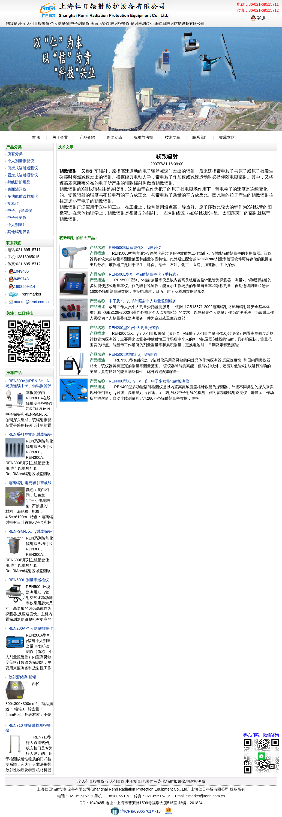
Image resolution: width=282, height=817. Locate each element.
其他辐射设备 (18, 232)
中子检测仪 (16, 217)
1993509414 (21, 286)
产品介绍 (87, 137)
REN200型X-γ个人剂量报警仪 (134, 327)
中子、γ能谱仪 (19, 210)
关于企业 (60, 137)
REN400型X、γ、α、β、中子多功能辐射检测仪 (149, 381)
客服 (258, 17)
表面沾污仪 (16, 189)
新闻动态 (114, 137)
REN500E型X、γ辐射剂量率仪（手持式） (144, 274)
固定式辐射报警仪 (22, 175)
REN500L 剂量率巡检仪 (28, 580)
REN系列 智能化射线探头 (30, 434)
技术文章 (172, 137)
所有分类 (15, 154)
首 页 (36, 137)
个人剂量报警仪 (20, 161)
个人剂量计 (16, 224)
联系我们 (200, 137)
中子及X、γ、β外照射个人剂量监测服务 (142, 301)
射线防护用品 (18, 182)
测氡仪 (13, 203)
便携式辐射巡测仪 (22, 168)
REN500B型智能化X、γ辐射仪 (135, 247)
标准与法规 (143, 137)
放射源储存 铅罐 (22, 677)
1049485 (18, 271)
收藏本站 (227, 137)
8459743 (18, 279)
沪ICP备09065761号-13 (135, 811)
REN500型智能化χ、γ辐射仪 (133, 354)
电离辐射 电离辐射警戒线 (30, 483)
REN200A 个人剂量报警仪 (30, 628)
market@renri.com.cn (29, 302)
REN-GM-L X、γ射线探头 (30, 531)
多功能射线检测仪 (22, 196)
